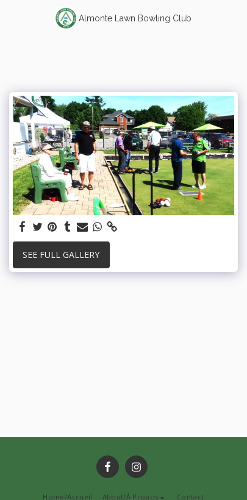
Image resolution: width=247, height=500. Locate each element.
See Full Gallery (61, 254)
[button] (13, 17)
